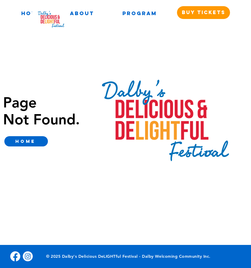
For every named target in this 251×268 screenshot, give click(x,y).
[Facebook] (15, 256)
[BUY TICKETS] (203, 12)
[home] (26, 141)
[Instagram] (28, 256)
